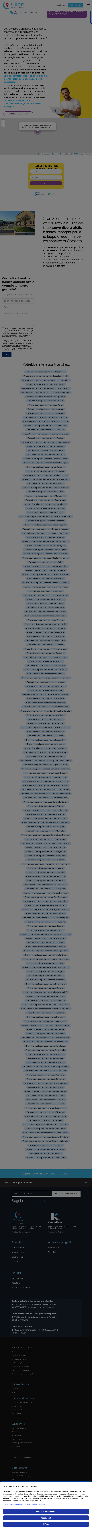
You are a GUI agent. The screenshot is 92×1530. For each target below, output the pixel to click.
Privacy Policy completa (35, 1504)
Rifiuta (46, 1524)
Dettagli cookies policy (13, 1504)
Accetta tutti (46, 1518)
